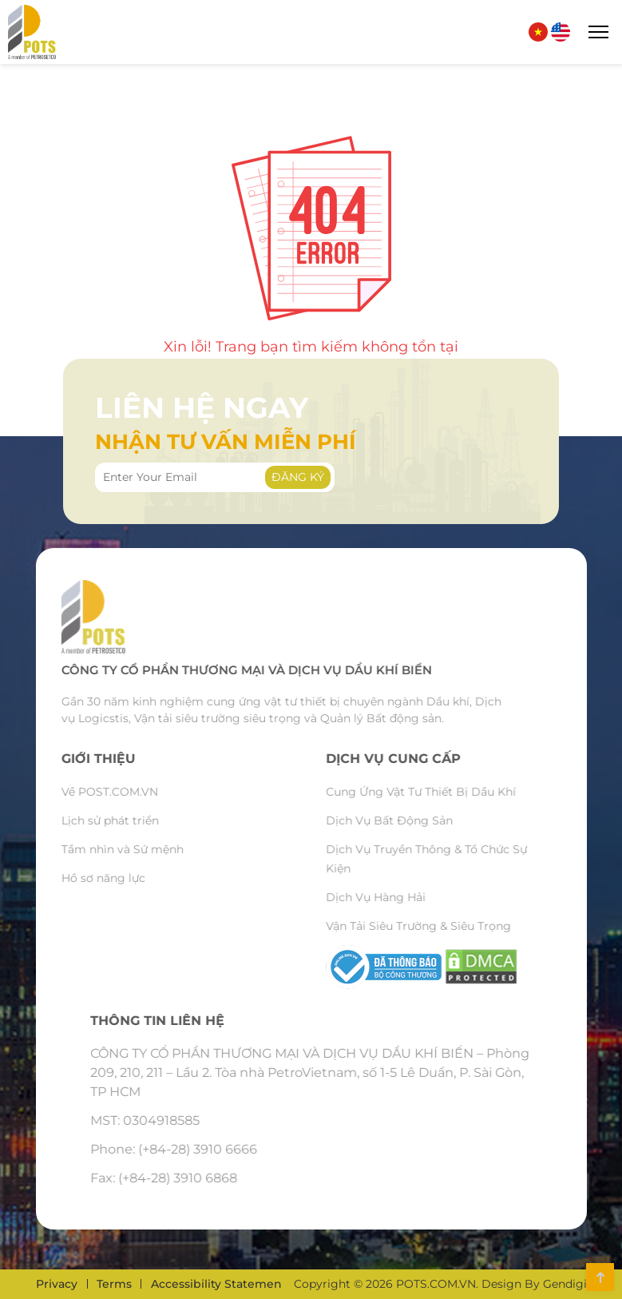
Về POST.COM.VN (82, 792)
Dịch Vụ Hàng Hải (403, 897)
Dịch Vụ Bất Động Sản (416, 820)
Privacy (56, 1284)
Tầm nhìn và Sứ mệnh (95, 849)
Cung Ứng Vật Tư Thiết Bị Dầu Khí (448, 792)
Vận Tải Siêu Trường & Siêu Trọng (445, 926)
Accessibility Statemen (216, 1284)
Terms (114, 1284)
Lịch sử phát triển (82, 820)
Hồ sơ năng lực (75, 878)
